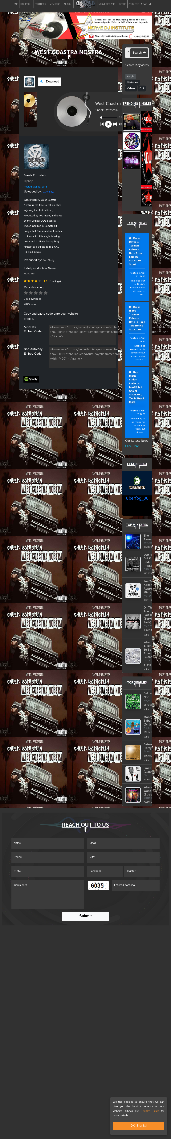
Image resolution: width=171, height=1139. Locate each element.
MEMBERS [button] (55, 4)
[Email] (123, 843)
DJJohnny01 (49, 192)
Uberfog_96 (137, 499)
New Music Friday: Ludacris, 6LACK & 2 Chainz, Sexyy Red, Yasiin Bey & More (136, 387)
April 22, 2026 (140, 274)
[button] (151, 4)
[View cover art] (29, 82)
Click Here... (133, 446)
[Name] (47, 843)
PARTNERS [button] (40, 4)
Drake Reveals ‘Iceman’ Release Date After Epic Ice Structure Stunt (135, 251)
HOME (15, 4)
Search (139, 53)
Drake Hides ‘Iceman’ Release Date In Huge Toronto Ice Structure (137, 318)
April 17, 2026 (140, 412)
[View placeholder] (36, 156)
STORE (122, 4)
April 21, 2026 (140, 340)
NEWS (144, 4)
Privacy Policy (150, 1111)
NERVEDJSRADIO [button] (107, 4)
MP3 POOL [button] (25, 4)
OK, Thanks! (139, 1126)
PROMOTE (133, 4)
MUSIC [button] (67, 4)
